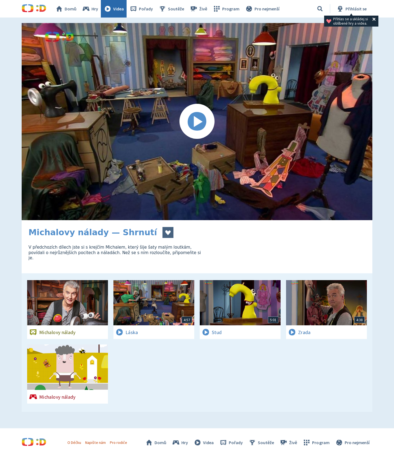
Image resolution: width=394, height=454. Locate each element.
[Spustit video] (197, 121)
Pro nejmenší (262, 9)
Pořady (141, 9)
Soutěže (171, 9)
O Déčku (74, 442)
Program (226, 9)
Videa (114, 9)
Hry (90, 9)
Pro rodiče (118, 442)
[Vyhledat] (320, 9)
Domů (65, 9)
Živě (198, 9)
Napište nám (95, 442)
